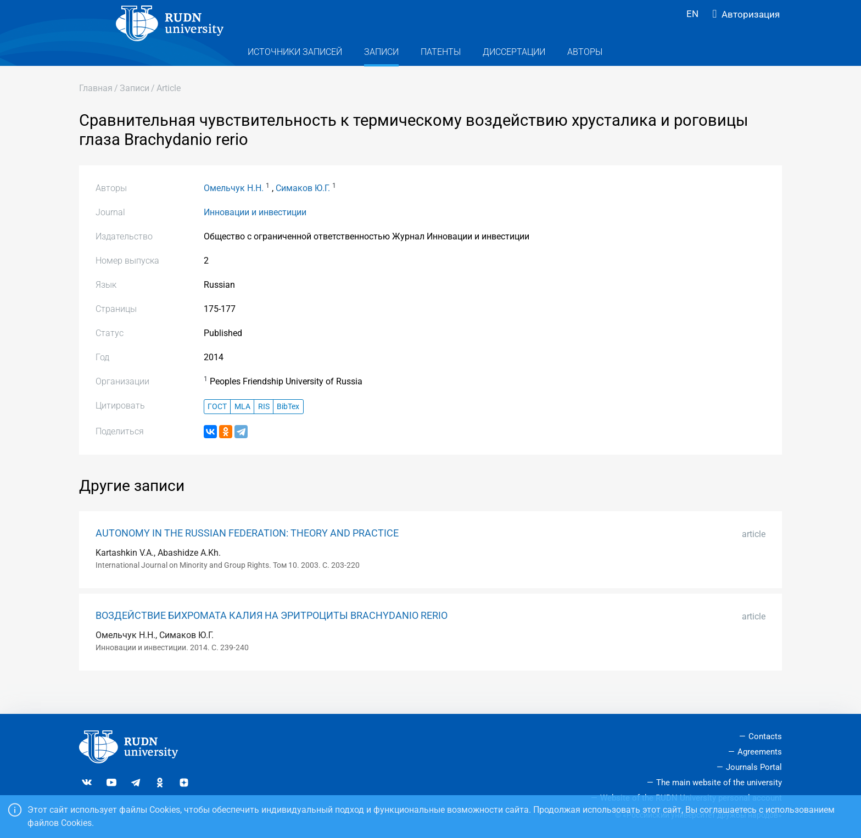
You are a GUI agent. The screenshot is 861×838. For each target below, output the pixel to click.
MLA (242, 428)
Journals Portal (754, 767)
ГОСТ (217, 428)
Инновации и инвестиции (255, 234)
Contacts (765, 737)
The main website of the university (719, 782)
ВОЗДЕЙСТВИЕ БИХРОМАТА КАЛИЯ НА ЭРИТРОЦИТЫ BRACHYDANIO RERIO (272, 637)
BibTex (288, 428)
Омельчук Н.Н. (234, 210)
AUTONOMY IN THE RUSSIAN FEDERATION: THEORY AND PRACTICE (247, 555)
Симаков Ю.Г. (303, 210)
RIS (264, 428)
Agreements (759, 752)
